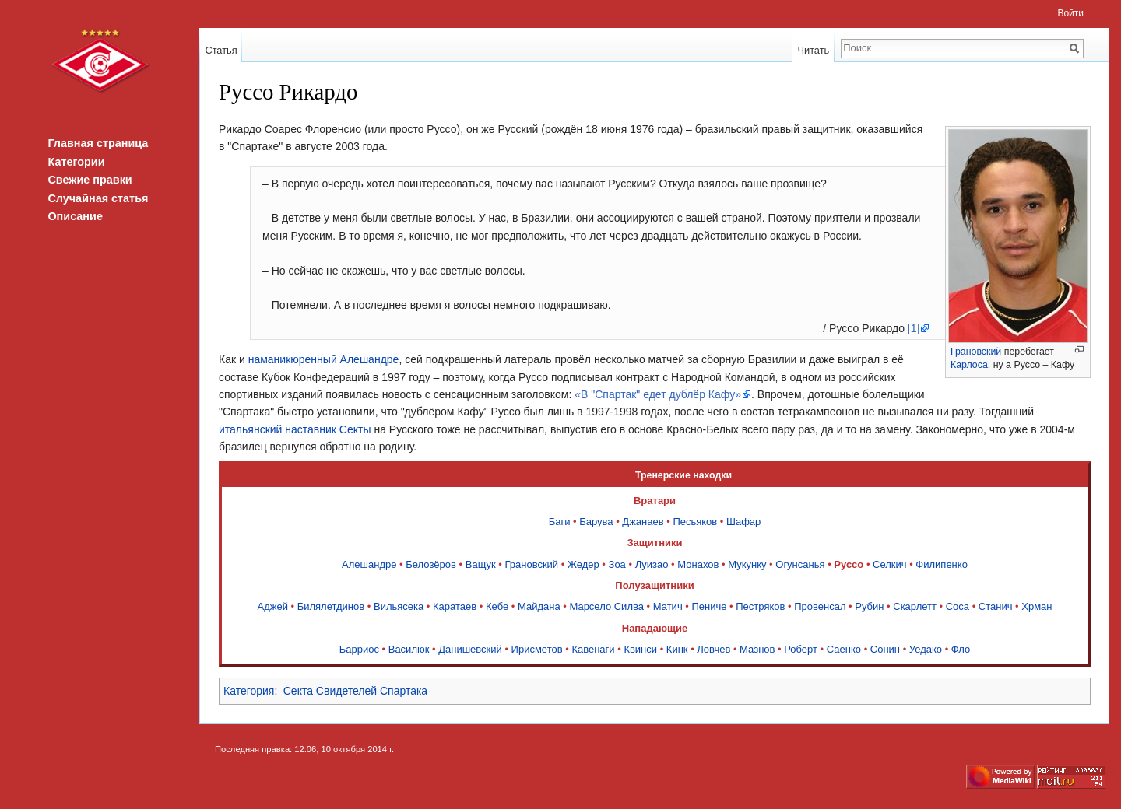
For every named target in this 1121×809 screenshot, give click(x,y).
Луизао (652, 564)
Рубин (869, 606)
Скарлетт (915, 606)
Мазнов (757, 649)
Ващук (481, 564)
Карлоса (969, 364)
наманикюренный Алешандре (323, 359)
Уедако (925, 649)
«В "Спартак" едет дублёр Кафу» (658, 394)
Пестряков (760, 606)
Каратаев (454, 606)
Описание (74, 216)
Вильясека (398, 606)
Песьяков (695, 521)
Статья (221, 50)
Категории (75, 162)
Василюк (409, 649)
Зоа (617, 564)
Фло (960, 649)
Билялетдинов (331, 606)
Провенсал (819, 606)
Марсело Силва (606, 606)
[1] (914, 328)
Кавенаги (592, 649)
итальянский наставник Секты (295, 429)
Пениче (708, 606)
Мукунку (747, 564)
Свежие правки (89, 179)
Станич (996, 606)
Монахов (698, 564)
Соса (957, 606)
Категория (248, 691)
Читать (813, 50)
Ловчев (713, 649)
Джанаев (642, 521)
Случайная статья (97, 198)
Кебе (497, 606)
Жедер (583, 564)
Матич (668, 606)
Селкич (890, 564)
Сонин (885, 649)
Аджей (272, 606)
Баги (560, 521)
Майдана (539, 606)
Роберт (800, 649)
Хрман (1036, 606)
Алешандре (369, 564)
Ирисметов (537, 649)
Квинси (640, 649)
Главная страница (97, 143)
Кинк (677, 649)
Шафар (743, 521)
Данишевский (470, 649)
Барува (596, 521)
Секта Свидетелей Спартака (355, 691)
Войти (1070, 13)
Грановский (976, 351)
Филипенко (941, 564)
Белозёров (431, 564)
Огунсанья (799, 564)
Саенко (844, 649)
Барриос (359, 649)
